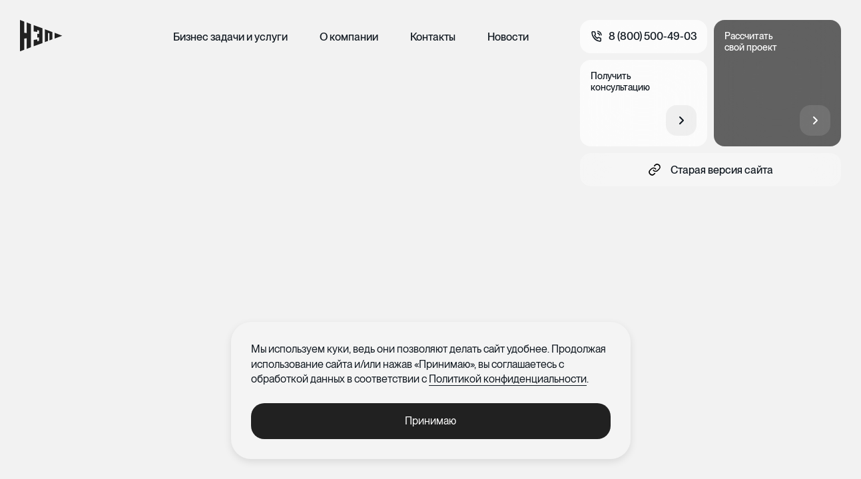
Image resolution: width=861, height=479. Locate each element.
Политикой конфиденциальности (508, 379)
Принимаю (430, 420)
